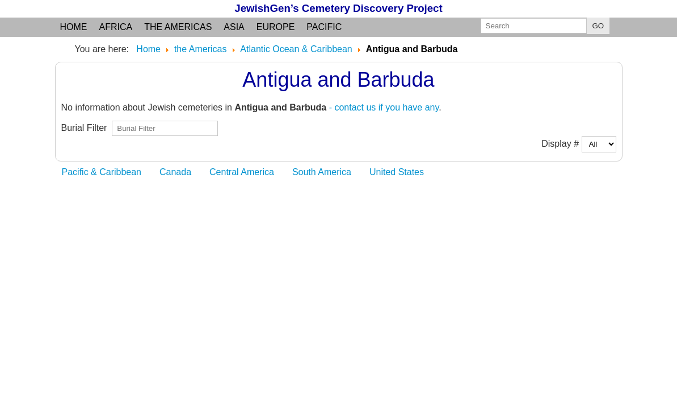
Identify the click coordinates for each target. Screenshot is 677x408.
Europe (275, 27)
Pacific (324, 27)
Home (73, 27)
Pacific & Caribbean (102, 172)
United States (396, 172)
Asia (234, 27)
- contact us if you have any (384, 107)
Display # (561, 143)
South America (321, 172)
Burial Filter (86, 128)
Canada (175, 172)
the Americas (178, 27)
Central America (241, 172)
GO (598, 26)
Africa (116, 27)
